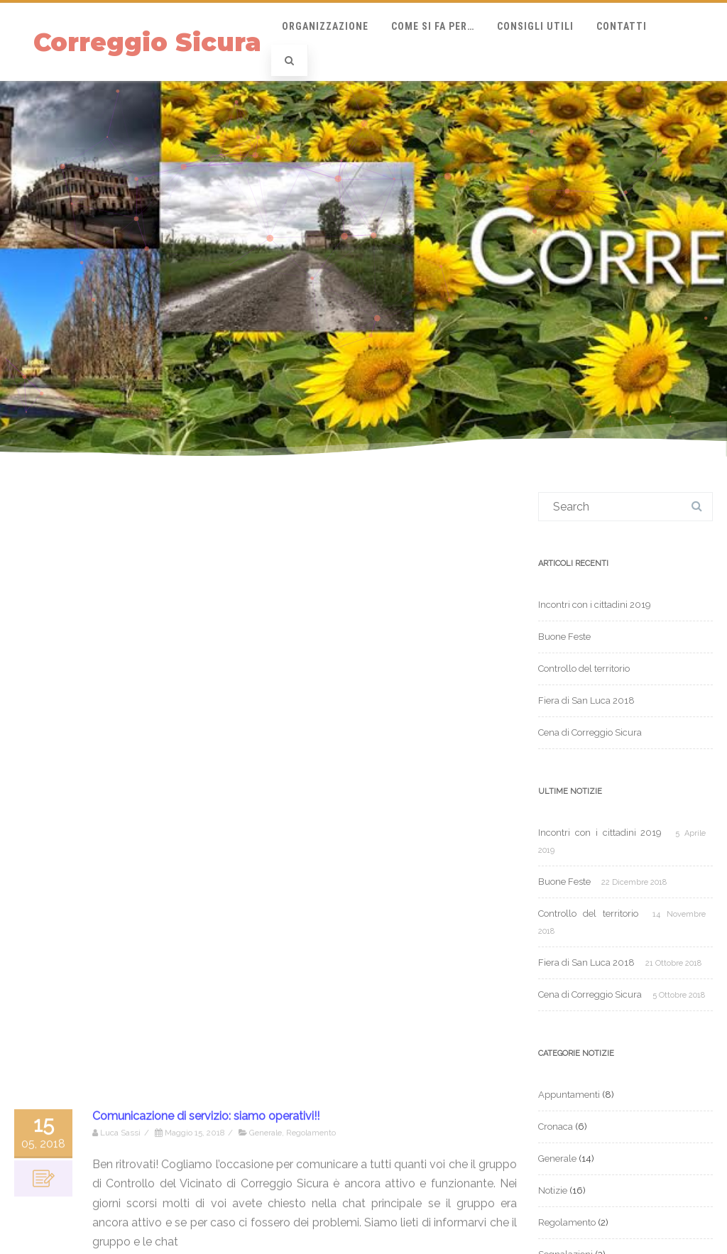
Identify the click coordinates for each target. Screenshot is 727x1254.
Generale (557, 1158)
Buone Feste (564, 636)
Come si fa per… (432, 26)
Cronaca (555, 1126)
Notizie (552, 1190)
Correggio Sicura (147, 42)
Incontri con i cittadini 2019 (594, 604)
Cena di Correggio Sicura (590, 732)
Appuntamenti (569, 1094)
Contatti (621, 26)
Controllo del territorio (584, 668)
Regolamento (567, 1222)
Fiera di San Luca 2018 (586, 700)
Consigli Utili (535, 26)
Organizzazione (325, 26)
